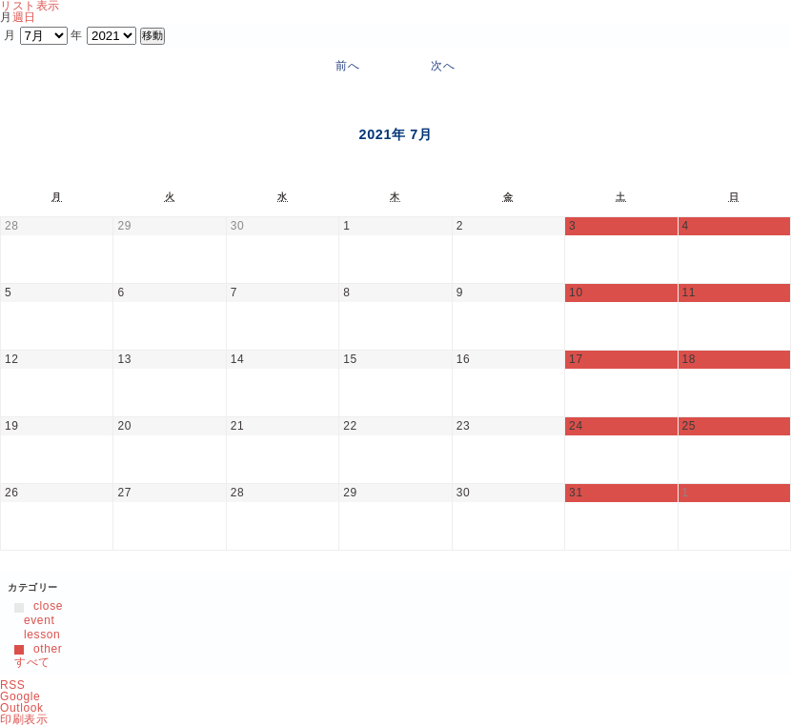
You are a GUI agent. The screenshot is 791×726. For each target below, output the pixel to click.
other (38, 648)
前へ (347, 65)
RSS (12, 685)
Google (20, 696)
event (34, 620)
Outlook (22, 708)
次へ (443, 65)
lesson (37, 634)
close (38, 606)
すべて (32, 662)
